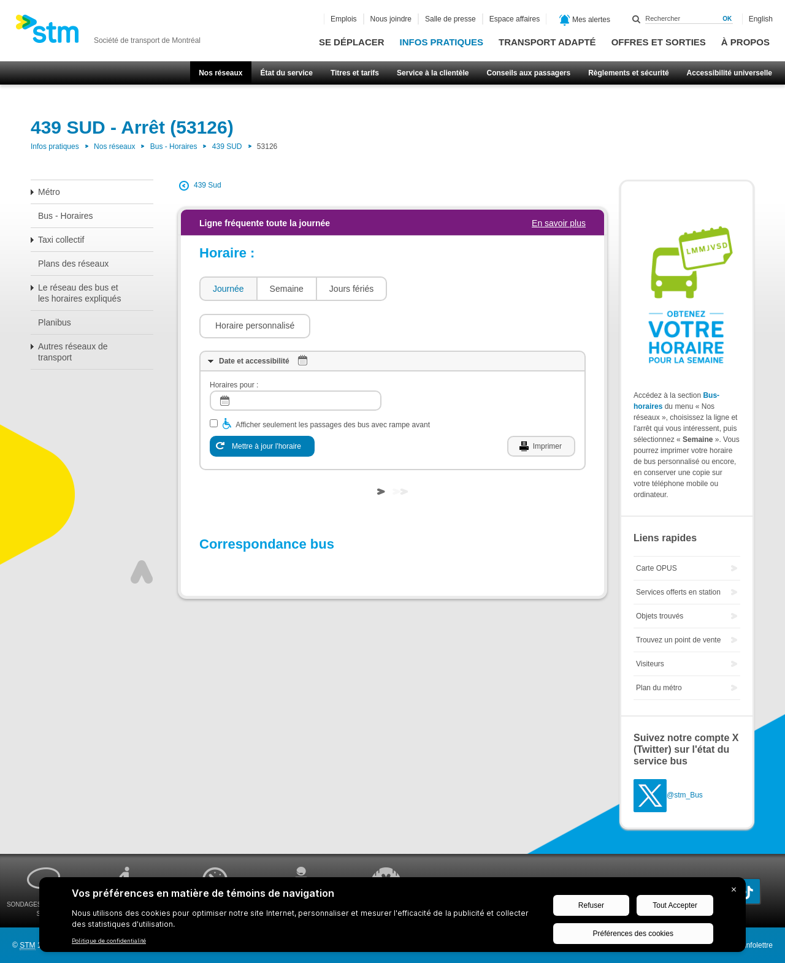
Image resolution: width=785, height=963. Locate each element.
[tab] (227, 289)
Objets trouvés (659, 616)
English (761, 19)
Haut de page (142, 535)
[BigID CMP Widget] (392, 917)
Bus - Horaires (173, 146)
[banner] (108, 32)
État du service (287, 73)
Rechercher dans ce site (636, 19)
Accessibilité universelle (729, 73)
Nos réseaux (220, 73)
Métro (49, 192)
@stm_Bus (685, 795)
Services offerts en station (678, 592)
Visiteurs (650, 664)
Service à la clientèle (433, 73)
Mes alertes (584, 20)
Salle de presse (450, 19)
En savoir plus (559, 223)
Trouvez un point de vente (678, 640)
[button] (448, 288)
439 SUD (227, 146)
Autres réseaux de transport (73, 351)
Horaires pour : (234, 348)
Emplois (344, 19)
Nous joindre (391, 19)
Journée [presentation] (228, 289)
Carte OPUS (656, 568)
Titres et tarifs (355, 73)
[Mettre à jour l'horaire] (262, 409)
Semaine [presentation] (287, 289)
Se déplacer (352, 42)
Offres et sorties (658, 42)
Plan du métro (659, 687)
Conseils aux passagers (528, 73)
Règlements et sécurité (628, 73)
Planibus (54, 322)
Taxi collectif (61, 240)
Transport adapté (547, 42)
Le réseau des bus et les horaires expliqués (79, 293)
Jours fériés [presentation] (351, 289)
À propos (745, 42)
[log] (295, 364)
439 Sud (207, 185)
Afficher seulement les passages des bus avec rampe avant (333, 388)
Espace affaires (514, 19)
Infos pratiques (441, 42)
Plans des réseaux (73, 263)
